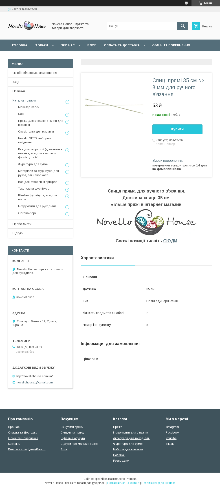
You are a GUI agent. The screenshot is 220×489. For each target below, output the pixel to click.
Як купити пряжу (72, 427)
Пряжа (117, 427)
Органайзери (27, 213)
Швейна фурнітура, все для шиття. (37, 197)
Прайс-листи (22, 224)
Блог (91, 45)
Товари (41, 45)
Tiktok (170, 443)
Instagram (172, 427)
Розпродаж (121, 460)
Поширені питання (29, 57)
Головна (19, 45)
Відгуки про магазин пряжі (79, 443)
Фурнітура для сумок (33, 164)
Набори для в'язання (128, 449)
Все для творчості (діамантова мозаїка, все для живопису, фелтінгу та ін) (40, 153)
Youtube (171, 438)
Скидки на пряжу (72, 432)
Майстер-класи (29, 107)
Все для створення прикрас (37, 182)
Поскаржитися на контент (123, 483)
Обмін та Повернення (23, 438)
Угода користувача (71, 57)
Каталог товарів (24, 100)
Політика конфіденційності (26, 449)
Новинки (19, 91)
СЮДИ (170, 240)
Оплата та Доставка (122, 45)
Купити (177, 129)
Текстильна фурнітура (33, 188)
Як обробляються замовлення (35, 73)
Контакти (14, 443)
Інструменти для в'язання (131, 432)
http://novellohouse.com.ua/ (34, 376)
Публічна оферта (73, 438)
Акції (16, 82)
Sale (21, 113)
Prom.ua (131, 478)
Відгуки (18, 233)
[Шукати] (182, 26)
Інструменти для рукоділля (37, 206)
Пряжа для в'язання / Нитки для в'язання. (40, 122)
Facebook (172, 432)
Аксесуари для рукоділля (131, 438)
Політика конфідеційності (119, 57)
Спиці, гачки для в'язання (36, 131)
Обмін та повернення (171, 45)
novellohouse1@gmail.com (35, 382)
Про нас (68, 45)
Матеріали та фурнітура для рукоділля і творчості (38, 173)
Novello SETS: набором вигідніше (34, 140)
